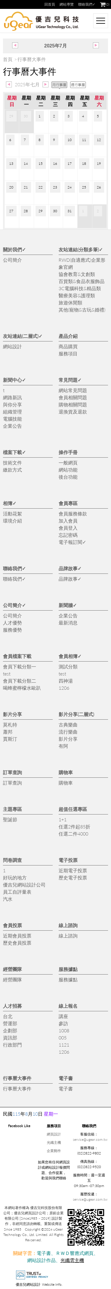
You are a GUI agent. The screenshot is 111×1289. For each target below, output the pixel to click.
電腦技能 (12, 418)
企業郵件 (54, 1151)
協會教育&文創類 (77, 274)
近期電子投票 (73, 870)
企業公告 (12, 426)
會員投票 (12, 925)
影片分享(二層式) (76, 714)
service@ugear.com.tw (90, 1139)
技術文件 (12, 462)
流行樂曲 (68, 731)
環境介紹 (12, 520)
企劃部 (10, 1030)
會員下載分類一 (19, 666)
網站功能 (68, 469)
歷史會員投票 (17, 942)
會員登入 (68, 528)
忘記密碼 (68, 535)
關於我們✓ (14, 249)
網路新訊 (12, 397)
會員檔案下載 (17, 656)
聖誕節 (10, 819)
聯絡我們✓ (86, 4)
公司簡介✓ (14, 605)
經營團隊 (12, 969)
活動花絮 (12, 513)
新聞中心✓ (14, 380)
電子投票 (68, 860)
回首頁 (49, 4)
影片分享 (12, 714)
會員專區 (68, 503)
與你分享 (12, 404)
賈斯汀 (10, 739)
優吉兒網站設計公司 (24, 884)
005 (63, 1037)
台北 (7, 1016)
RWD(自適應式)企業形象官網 (82, 263)
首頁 (7, 59)
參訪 (63, 1023)
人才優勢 (12, 622)
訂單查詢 (12, 772)
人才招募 (12, 1006)
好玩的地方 (15, 877)
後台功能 (68, 477)
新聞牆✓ (68, 605)
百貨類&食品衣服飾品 (81, 281)
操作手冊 (68, 452)
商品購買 (68, 346)
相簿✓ (9, 503)
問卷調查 (12, 860)
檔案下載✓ (14, 452)
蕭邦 (7, 731)
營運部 (10, 1023)
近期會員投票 (17, 935)
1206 (64, 688)
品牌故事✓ (70, 568)
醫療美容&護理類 (77, 295)
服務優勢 (12, 629)
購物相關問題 (73, 404)
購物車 (66, 772)
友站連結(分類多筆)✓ (81, 249)
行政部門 (12, 1044)
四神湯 (66, 680)
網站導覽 (66, 4)
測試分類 (68, 666)
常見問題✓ (70, 380)
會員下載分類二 (19, 680)
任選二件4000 (73, 833)
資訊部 (10, 1037)
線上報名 (68, 1006)
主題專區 (12, 809)
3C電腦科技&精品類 (80, 288)
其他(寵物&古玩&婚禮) (82, 309)
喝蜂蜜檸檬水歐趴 (22, 688)
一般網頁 (68, 462)
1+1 (63, 819)
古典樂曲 (68, 724)
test (6, 673)
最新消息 (68, 622)
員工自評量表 (17, 892)
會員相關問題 (73, 397)
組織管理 (12, 411)
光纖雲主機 (72, 1260)
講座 (63, 1016)
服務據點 (68, 969)
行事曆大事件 (17, 1078)
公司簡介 (12, 260)
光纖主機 (54, 1142)
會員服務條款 (73, 513)
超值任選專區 (73, 809)
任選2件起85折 (74, 826)
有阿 (63, 746)
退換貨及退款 (73, 411)
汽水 (7, 899)
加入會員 (68, 520)
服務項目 (68, 353)
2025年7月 (55, 45)
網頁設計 (54, 1134)
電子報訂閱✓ (72, 542)
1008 (64, 1030)
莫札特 (10, 724)
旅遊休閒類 (70, 302)
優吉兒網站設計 (28, 1284)
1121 (64, 1044)
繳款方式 (12, 469)
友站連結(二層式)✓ (22, 336)
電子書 (66, 1078)
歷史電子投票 (73, 877)
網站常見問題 (73, 390)
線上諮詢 (68, 925)
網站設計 (12, 346)
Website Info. (52, 1284)
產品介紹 (68, 336)
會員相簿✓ (70, 656)
